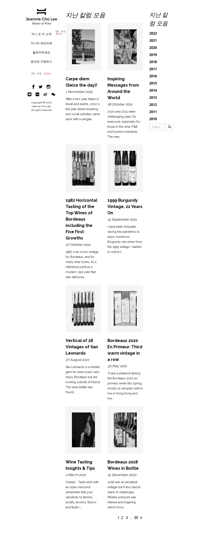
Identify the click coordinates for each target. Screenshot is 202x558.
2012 (153, 104)
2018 (153, 62)
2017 (153, 69)
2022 (153, 33)
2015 (153, 83)
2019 (153, 54)
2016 (153, 76)
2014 (153, 90)
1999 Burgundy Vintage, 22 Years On (124, 206)
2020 (153, 47)
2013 (153, 97)
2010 (153, 119)
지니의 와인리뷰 (41, 43)
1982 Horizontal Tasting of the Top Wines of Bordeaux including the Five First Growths (81, 219)
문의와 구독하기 (41, 61)
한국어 (59, 34)
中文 (63, 31)
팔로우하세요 (41, 52)
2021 (153, 40)
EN (57, 31)
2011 (153, 111)
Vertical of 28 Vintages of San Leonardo (82, 347)
